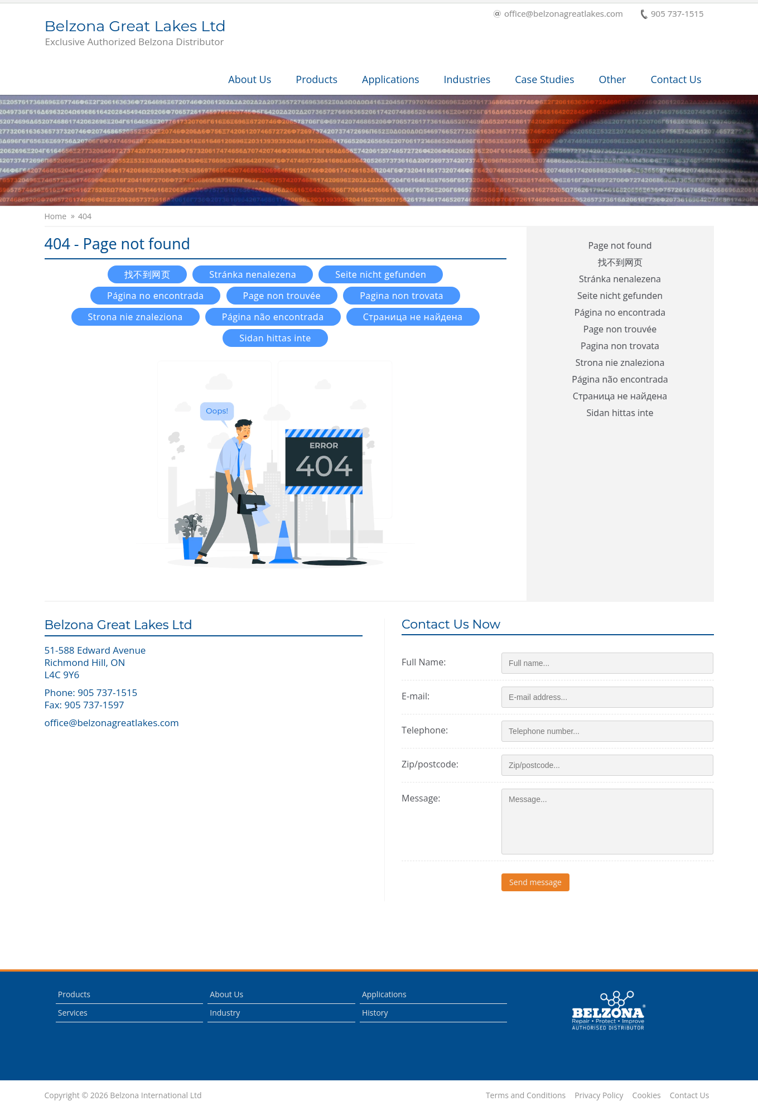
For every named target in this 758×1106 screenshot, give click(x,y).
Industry (225, 1012)
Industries (467, 79)
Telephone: (425, 730)
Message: (421, 798)
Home (56, 216)
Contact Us (675, 79)
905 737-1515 (672, 14)
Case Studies (544, 79)
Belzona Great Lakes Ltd (135, 33)
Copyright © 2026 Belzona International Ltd (123, 1095)
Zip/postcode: (430, 764)
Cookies (647, 1095)
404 (84, 216)
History (375, 1012)
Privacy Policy (598, 1095)
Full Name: (424, 662)
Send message (535, 882)
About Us (249, 79)
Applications (390, 79)
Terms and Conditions (526, 1095)
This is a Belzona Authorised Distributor (608, 1010)
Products (316, 79)
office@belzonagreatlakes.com (558, 14)
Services (73, 1012)
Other (612, 79)
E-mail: (415, 696)
